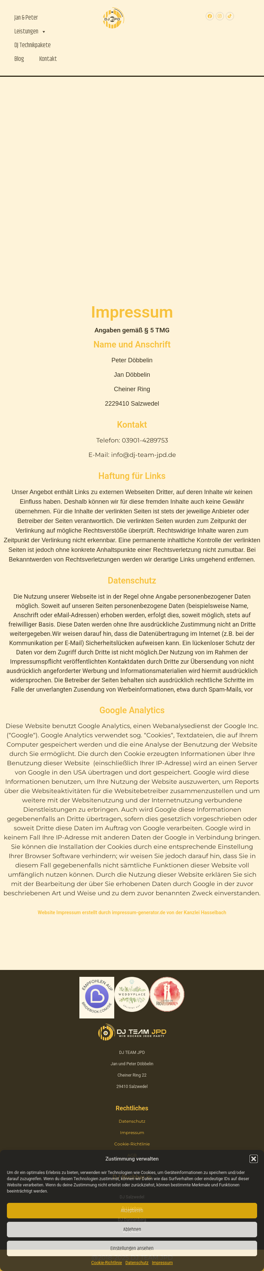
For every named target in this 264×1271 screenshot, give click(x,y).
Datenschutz (136, 1262)
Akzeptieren (132, 1211)
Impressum (162, 1262)
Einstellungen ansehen (132, 1248)
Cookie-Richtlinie (106, 1262)
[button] (253, 1158)
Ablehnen (132, 1229)
